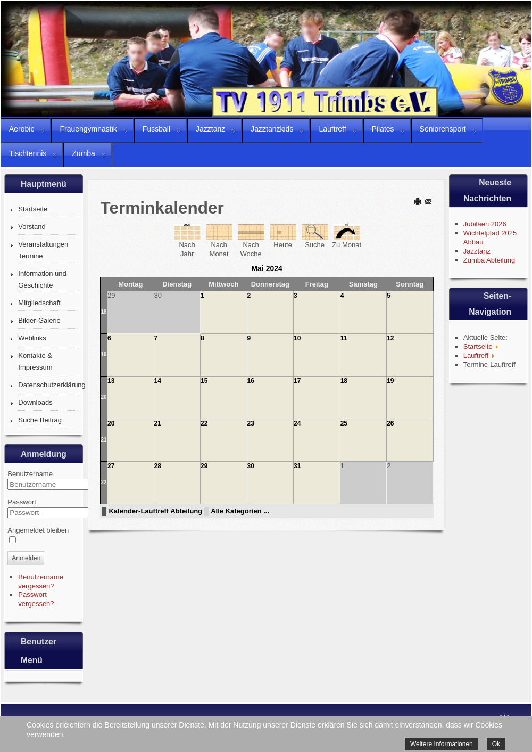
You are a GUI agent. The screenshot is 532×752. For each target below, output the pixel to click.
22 (204, 423)
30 (250, 466)
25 (343, 423)
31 (297, 466)
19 (103, 354)
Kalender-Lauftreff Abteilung (155, 511)
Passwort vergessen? (36, 599)
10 (297, 338)
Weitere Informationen (441, 744)
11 (343, 338)
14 (157, 381)
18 (103, 312)
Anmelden (26, 558)
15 (204, 381)
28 (157, 466)
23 (250, 423)
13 (110, 381)
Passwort (21, 502)
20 (103, 397)
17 (297, 381)
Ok (496, 744)
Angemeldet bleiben (38, 530)
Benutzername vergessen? (40, 581)
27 (110, 466)
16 (250, 381)
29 (204, 466)
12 (390, 338)
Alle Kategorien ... (240, 511)
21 (103, 440)
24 (297, 423)
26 (390, 423)
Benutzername (30, 474)
